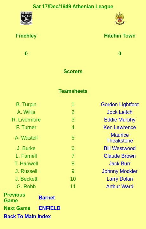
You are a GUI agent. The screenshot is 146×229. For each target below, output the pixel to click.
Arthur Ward (120, 186)
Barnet (47, 197)
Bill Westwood (120, 148)
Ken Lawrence (119, 127)
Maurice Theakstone (120, 137)
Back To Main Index (27, 216)
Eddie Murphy (120, 119)
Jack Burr (120, 163)
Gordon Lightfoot (120, 104)
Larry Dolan (120, 179)
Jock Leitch (119, 112)
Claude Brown (120, 156)
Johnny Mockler (119, 171)
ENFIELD (49, 208)
